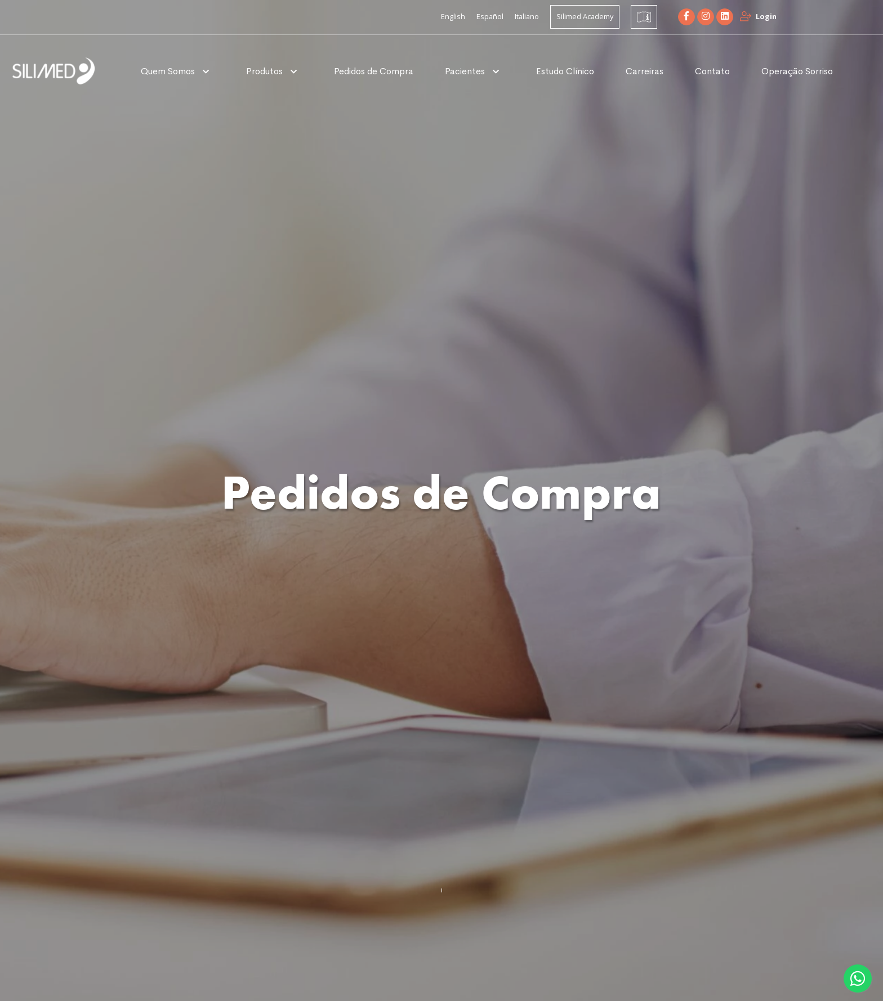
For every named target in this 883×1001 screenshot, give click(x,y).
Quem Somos (169, 71)
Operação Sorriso (797, 71)
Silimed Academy (584, 16)
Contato (712, 71)
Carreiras (644, 71)
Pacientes (466, 71)
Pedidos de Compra (373, 71)
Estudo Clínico (565, 71)
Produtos (265, 71)
